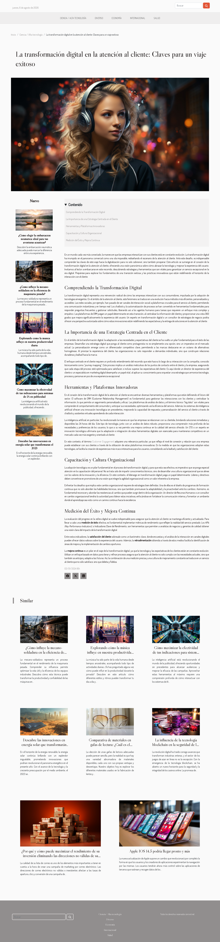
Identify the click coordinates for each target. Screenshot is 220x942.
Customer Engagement (103, 441)
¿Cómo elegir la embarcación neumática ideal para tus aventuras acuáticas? (34, 238)
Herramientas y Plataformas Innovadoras (85, 226)
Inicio (13, 34)
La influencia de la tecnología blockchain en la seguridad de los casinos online (176, 745)
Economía (117, 18)
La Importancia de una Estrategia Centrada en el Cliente (92, 219)
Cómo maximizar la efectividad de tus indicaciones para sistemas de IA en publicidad (34, 393)
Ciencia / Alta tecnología (73, 18)
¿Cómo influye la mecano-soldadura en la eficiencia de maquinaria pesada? (34, 290)
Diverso (99, 18)
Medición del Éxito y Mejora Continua (83, 240)
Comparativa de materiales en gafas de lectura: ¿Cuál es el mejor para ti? (110, 745)
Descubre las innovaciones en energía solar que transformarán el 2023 (34, 444)
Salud (157, 18)
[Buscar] (188, 5)
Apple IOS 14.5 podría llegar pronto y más (159, 851)
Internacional (137, 18)
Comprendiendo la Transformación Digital (85, 212)
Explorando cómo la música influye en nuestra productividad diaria (34, 341)
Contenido (75, 204)
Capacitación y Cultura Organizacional (84, 233)
